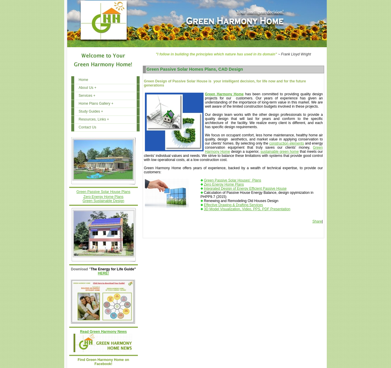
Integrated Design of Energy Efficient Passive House (245, 188)
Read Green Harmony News (103, 332)
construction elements (286, 143)
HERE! (103, 273)
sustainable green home (279, 152)
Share (317, 221)
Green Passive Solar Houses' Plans (232, 180)
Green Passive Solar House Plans (104, 192)
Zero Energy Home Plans (103, 197)
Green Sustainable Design (103, 201)
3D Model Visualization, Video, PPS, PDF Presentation (247, 209)
